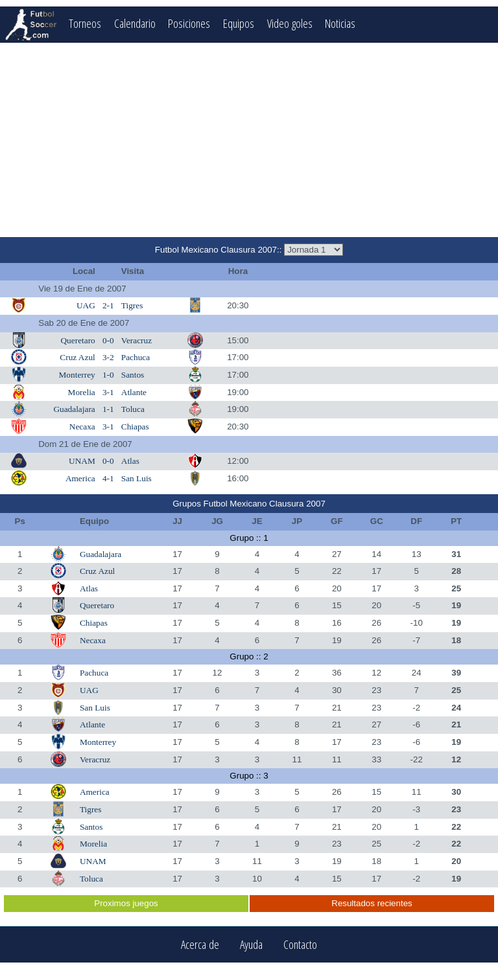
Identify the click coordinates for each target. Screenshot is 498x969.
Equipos (238, 23)
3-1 (108, 392)
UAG (86, 305)
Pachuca (135, 357)
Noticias (341, 23)
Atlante (134, 392)
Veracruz (136, 340)
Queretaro (77, 340)
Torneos (85, 23)
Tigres (132, 305)
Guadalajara (74, 409)
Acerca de (200, 945)
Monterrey (77, 375)
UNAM (82, 461)
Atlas (130, 461)
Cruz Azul (77, 357)
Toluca (133, 409)
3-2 (108, 357)
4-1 (108, 478)
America (80, 478)
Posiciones (189, 23)
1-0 (108, 375)
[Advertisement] (249, 140)
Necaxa (82, 426)
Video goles (290, 23)
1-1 (108, 409)
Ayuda (251, 945)
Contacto (300, 945)
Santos (133, 375)
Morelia (81, 392)
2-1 (108, 305)
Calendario (135, 23)
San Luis (136, 478)
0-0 (108, 340)
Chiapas (135, 426)
